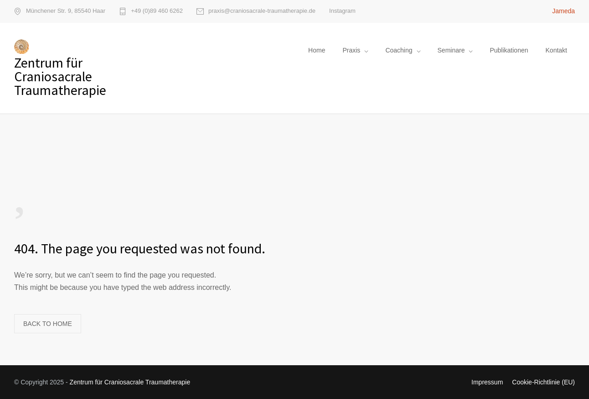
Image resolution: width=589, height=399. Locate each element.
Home (316, 50)
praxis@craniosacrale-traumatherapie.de (261, 11)
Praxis (351, 50)
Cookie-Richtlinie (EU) (543, 382)
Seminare (451, 50)
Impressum (487, 382)
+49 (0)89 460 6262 (157, 11)
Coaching (398, 50)
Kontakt (556, 50)
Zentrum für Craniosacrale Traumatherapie (130, 382)
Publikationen (509, 50)
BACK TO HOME (47, 323)
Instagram (342, 11)
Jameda (563, 11)
